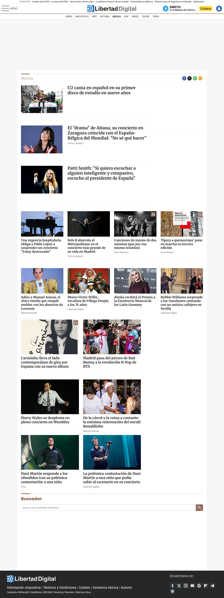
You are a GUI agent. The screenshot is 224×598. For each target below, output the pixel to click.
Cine (126, 16)
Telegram (212, 585)
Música (117, 16)
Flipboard (205, 585)
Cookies (84, 587)
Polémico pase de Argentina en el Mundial (173, 2)
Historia (104, 16)
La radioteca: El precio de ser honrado (112, 2)
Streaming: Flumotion (63, 592)
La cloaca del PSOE (59, 2)
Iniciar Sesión (219, 9)
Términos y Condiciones (59, 587)
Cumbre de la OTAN (40, 2)
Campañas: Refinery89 (18, 592)
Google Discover (199, 585)
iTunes (172, 591)
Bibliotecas (82, 16)
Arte (94, 16)
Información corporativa (24, 587)
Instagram (185, 585)
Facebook (172, 585)
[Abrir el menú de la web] (43, 8)
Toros (155, 16)
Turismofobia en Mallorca (141, 2)
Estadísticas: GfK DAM (41, 592)
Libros (68, 16)
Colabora (205, 8)
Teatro (145, 16)
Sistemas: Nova (83, 592)
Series (135, 16)
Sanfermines (198, 2)
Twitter (179, 585)
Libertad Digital (88, 578)
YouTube (192, 585)
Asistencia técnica (105, 587)
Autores (126, 587)
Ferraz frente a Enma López (82, 2)
